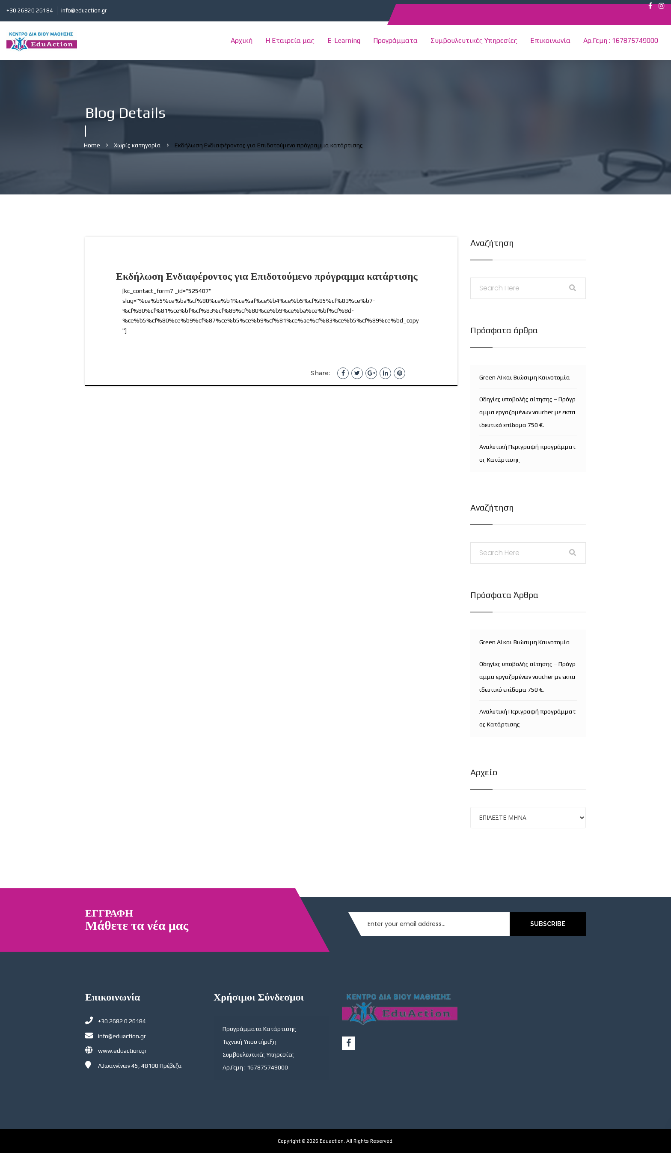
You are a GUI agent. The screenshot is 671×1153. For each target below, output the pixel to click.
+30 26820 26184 (29, 10)
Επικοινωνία (550, 40)
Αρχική (241, 40)
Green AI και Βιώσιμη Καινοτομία (524, 377)
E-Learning (343, 40)
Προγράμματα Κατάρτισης (259, 1028)
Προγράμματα (395, 40)
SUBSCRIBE (547, 923)
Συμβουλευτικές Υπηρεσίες (474, 40)
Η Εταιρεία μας (290, 40)
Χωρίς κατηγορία (137, 145)
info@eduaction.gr (84, 10)
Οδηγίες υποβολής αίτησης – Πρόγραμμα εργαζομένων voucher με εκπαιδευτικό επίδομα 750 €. (527, 412)
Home (92, 145)
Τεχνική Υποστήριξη (249, 1041)
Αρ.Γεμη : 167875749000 (620, 40)
